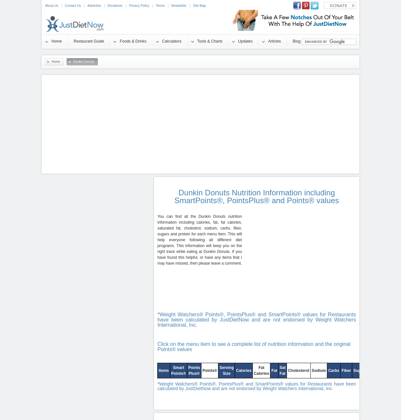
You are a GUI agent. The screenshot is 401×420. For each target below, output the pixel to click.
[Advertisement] (200, 124)
